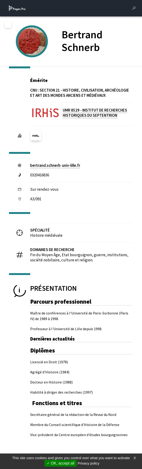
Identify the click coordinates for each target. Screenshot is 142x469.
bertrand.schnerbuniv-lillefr (55, 165)
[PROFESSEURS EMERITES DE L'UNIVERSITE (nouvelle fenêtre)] (37, 49)
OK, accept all (60, 463)
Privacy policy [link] (88, 463)
